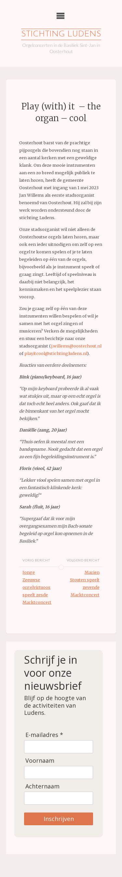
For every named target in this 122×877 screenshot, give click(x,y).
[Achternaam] (58, 798)
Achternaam (42, 786)
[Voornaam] (58, 772)
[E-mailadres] (58, 746)
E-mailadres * (44, 735)
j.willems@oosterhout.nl (76, 345)
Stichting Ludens (61, 34)
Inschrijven (59, 819)
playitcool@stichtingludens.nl (55, 353)
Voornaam (39, 760)
